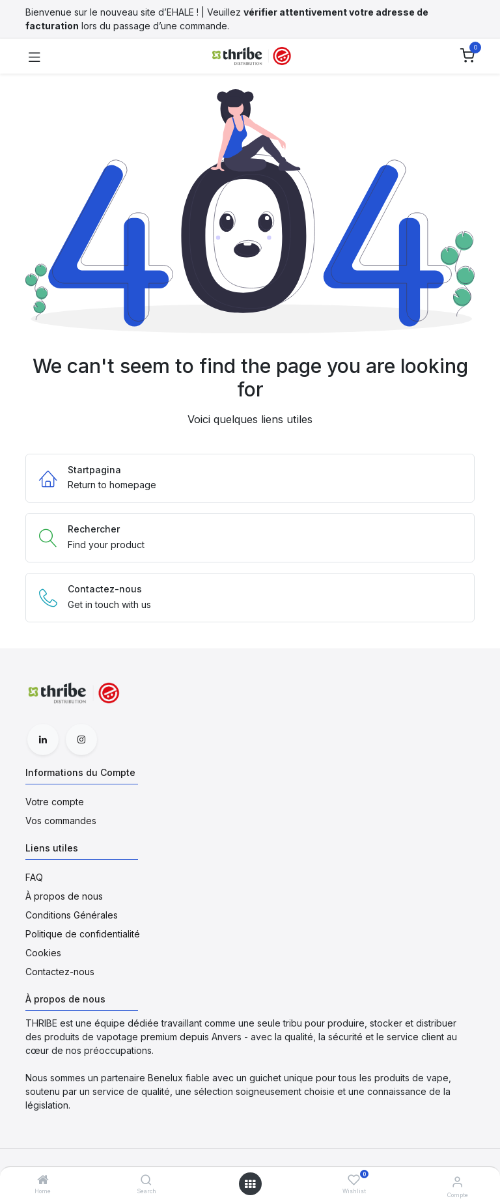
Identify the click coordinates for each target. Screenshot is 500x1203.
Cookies (43, 952)
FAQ (34, 877)
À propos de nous (64, 896)
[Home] (43, 1180)
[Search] (146, 1180)
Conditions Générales (71, 914)
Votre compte (54, 801)
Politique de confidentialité (82, 933)
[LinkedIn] (43, 739)
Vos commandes (60, 820)
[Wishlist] (353, 1179)
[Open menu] (250, 1184)
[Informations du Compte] (457, 1181)
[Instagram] (81, 739)
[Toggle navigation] (34, 56)
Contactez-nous (59, 971)
